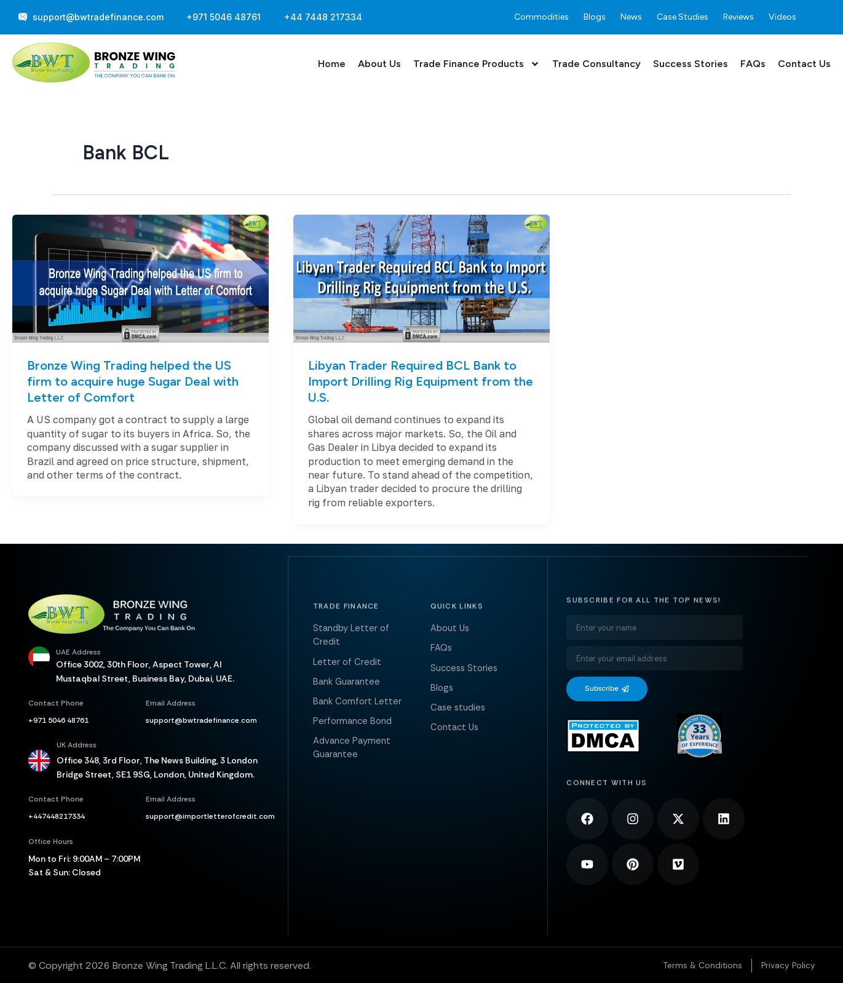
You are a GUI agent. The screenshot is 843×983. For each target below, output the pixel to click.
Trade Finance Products (476, 64)
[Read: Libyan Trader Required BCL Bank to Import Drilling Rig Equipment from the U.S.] (421, 277)
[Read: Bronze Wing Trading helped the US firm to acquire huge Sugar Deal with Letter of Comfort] (140, 277)
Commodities (541, 17)
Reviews (738, 17)
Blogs (595, 17)
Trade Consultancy (596, 64)
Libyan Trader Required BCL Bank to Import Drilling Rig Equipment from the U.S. (420, 381)
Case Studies (682, 17)
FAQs (753, 64)
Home (332, 64)
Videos (782, 17)
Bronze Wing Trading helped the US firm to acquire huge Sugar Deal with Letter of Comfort (133, 381)
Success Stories (690, 64)
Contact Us (804, 64)
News (631, 17)
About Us (379, 64)
